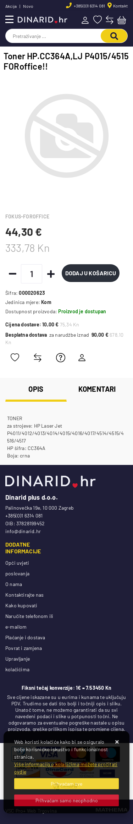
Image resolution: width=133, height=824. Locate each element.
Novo (28, 6)
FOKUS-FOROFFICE (27, 216)
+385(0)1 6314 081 (89, 5)
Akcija (11, 6)
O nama (13, 584)
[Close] (66, 783)
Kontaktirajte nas (24, 595)
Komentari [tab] (97, 389)
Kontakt (120, 5)
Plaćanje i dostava (25, 637)
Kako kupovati (21, 605)
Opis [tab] (35, 389)
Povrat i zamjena (23, 648)
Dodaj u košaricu (90, 273)
